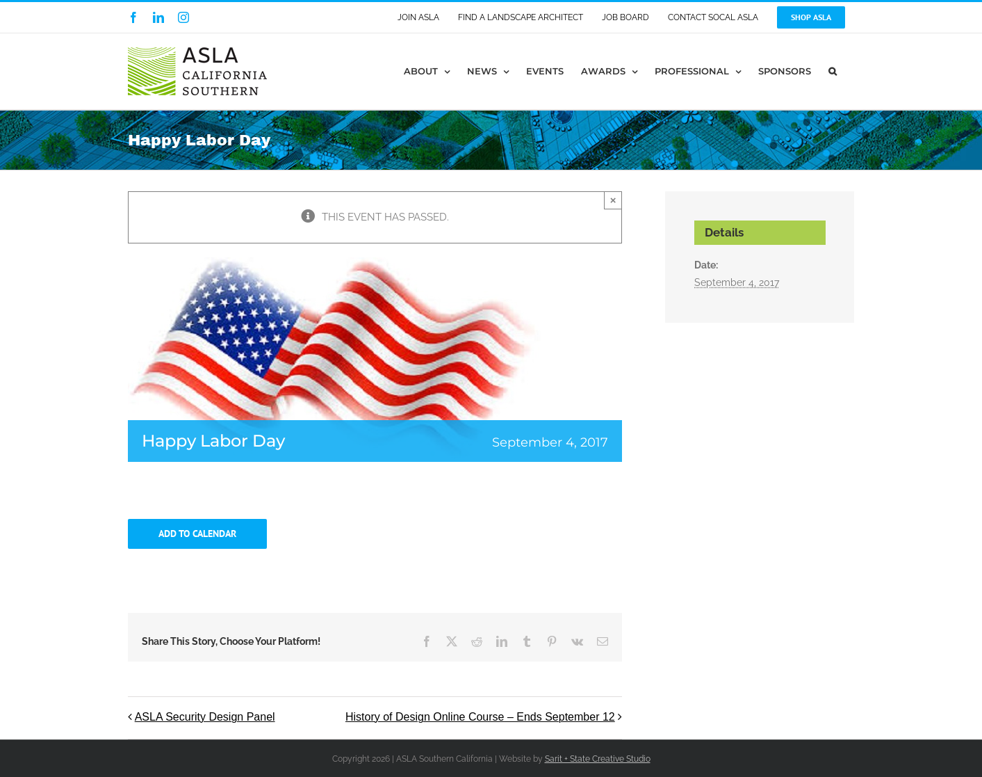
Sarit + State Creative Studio (597, 759)
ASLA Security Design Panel (205, 717)
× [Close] (613, 200)
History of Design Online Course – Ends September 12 (480, 717)
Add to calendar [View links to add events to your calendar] (197, 534)
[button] (832, 71)
